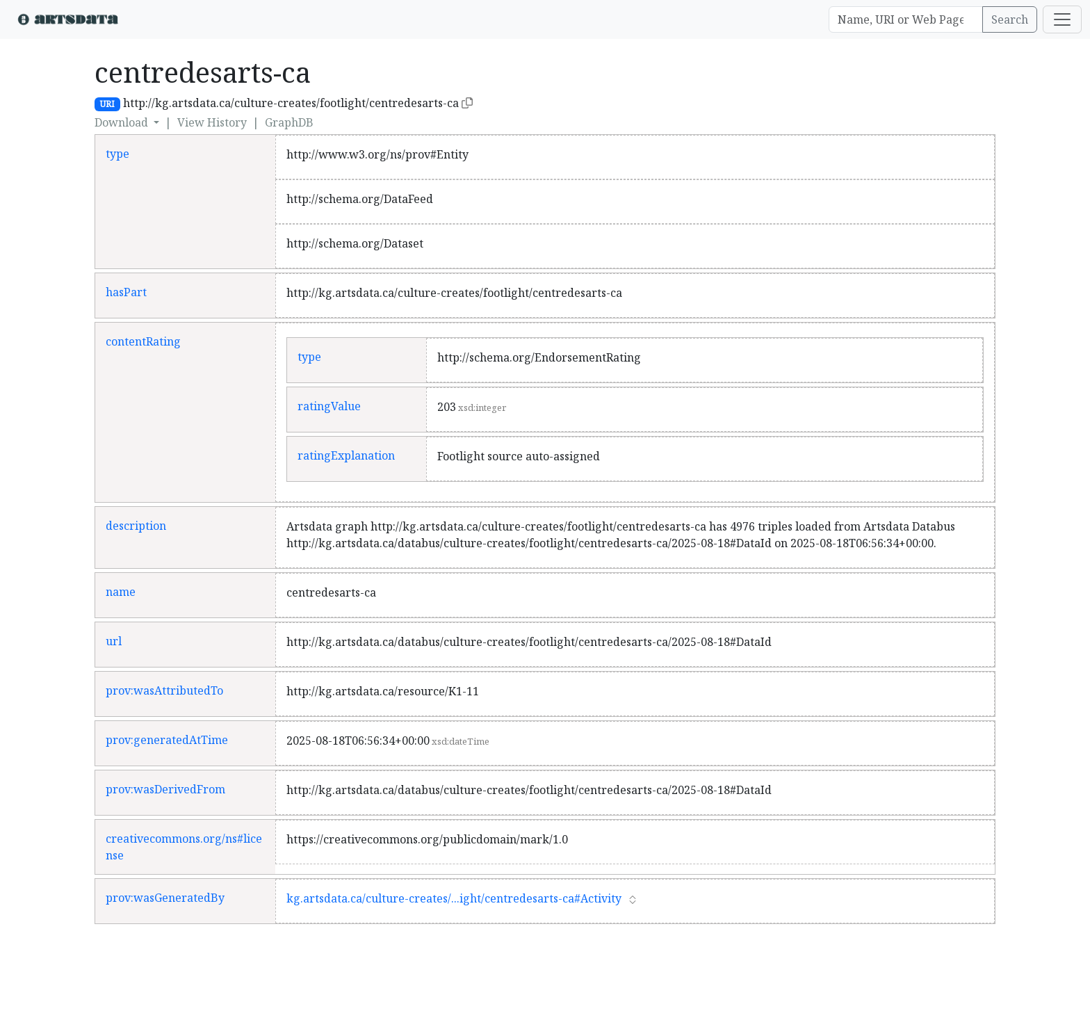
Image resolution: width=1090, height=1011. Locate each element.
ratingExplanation (346, 455)
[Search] (906, 19)
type (117, 153)
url (114, 641)
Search (1009, 19)
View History (212, 122)
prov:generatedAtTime (167, 739)
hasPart (126, 292)
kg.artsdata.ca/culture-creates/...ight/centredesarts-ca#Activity (453, 898)
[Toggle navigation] (1062, 19)
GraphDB (289, 122)
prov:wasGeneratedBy (165, 897)
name (121, 591)
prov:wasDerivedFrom (165, 789)
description (136, 525)
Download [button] (123, 122)
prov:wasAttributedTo (164, 690)
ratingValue (329, 406)
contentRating (143, 341)
